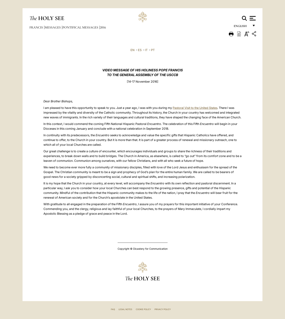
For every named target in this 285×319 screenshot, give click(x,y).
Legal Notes (125, 309)
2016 (103, 27)
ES (140, 50)
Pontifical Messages (81, 27)
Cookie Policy (143, 309)
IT (146, 50)
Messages (53, 27)
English (241, 27)
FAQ (113, 309)
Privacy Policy (162, 309)
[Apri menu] (252, 18)
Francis (36, 27)
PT (153, 50)
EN (133, 50)
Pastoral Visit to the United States (195, 108)
